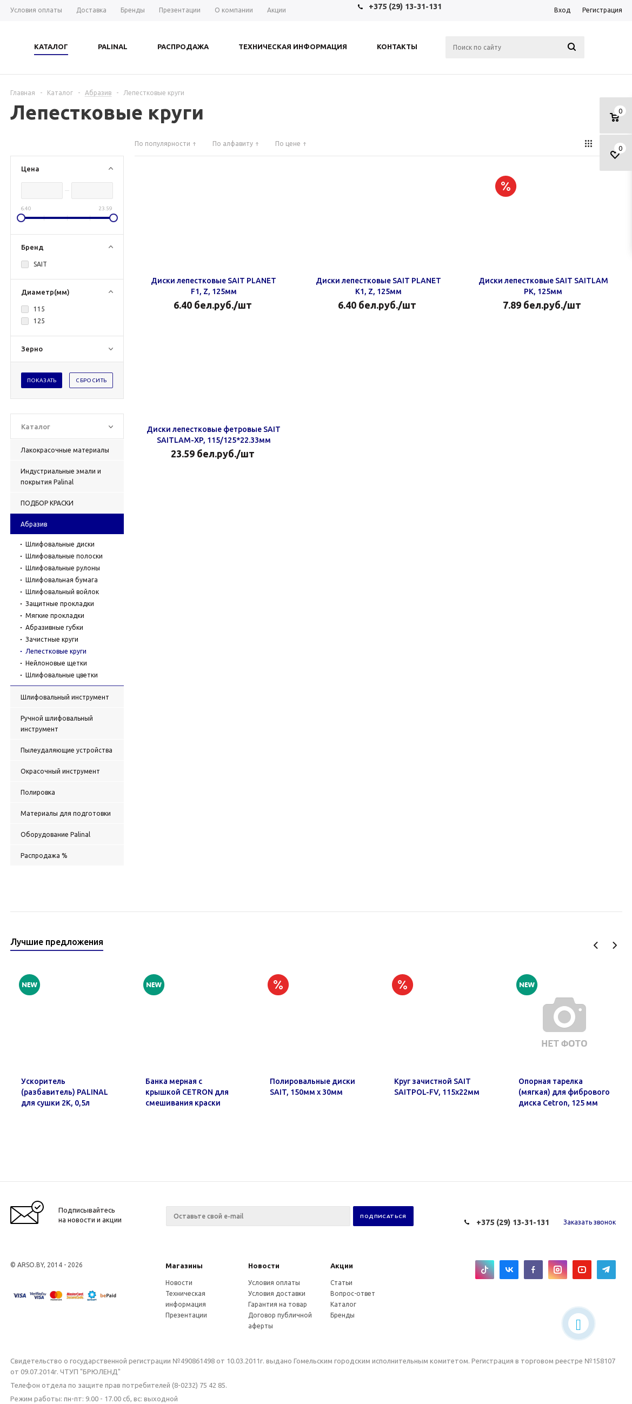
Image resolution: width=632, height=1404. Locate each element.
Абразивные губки (54, 627)
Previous (596, 945)
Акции (341, 1265)
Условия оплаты (274, 1282)
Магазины (184, 1265)
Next (614, 945)
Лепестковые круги (56, 651)
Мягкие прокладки (54, 615)
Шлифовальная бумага (61, 579)
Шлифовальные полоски (64, 556)
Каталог (343, 1304)
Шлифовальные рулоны (62, 567)
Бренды (342, 1315)
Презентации (186, 1315)
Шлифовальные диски (60, 544)
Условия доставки (276, 1293)
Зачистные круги (51, 639)
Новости (264, 1265)
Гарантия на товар (277, 1304)
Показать (42, 380)
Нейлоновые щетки (56, 663)
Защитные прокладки (59, 603)
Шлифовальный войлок (62, 591)
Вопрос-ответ (352, 1293)
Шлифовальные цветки (61, 674)
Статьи (341, 1282)
